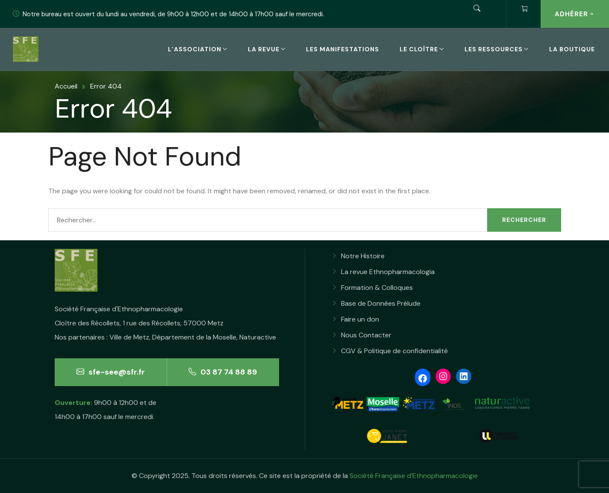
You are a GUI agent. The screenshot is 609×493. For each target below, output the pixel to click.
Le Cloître (419, 49)
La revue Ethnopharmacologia (388, 271)
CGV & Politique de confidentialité (394, 350)
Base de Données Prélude (381, 303)
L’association (194, 49)
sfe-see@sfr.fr (110, 372)
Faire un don (360, 319)
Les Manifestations (342, 49)
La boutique (572, 49)
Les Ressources (494, 49)
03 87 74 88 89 (222, 372)
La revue (263, 49)
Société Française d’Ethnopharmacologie (414, 475)
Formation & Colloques (377, 287)
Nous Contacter (366, 335)
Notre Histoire (363, 255)
